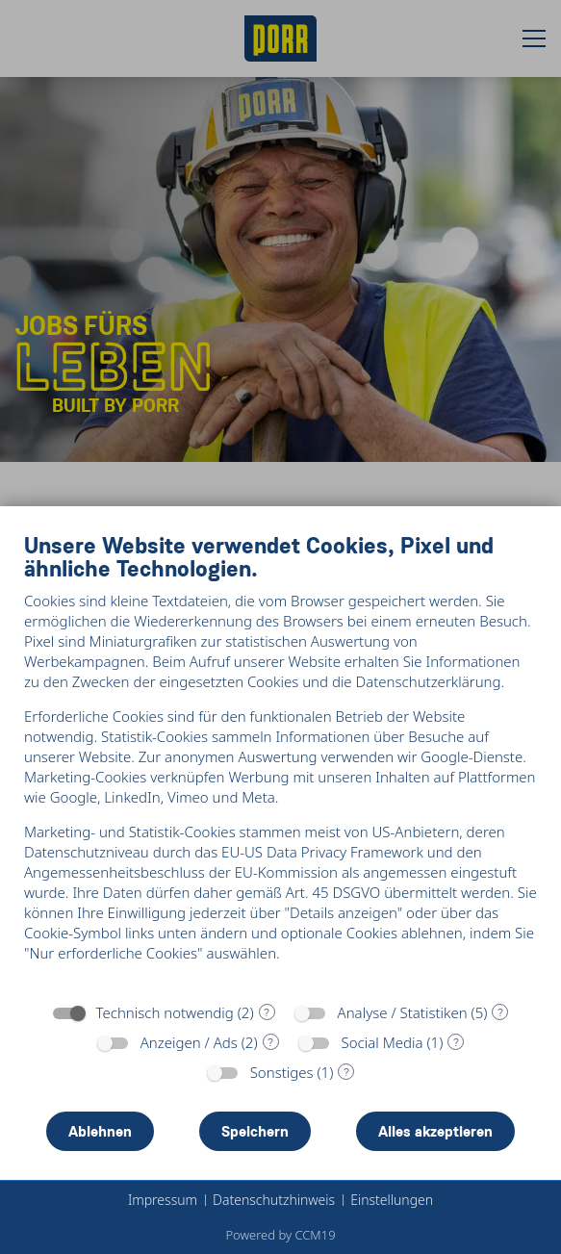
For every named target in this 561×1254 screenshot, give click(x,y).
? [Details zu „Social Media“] (456, 1042)
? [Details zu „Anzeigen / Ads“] (270, 1042)
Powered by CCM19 (280, 1234)
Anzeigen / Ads (189, 1042)
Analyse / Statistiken (403, 1012)
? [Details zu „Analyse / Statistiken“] (500, 1012)
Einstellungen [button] (391, 1199)
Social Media (382, 1042)
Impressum (162, 1199)
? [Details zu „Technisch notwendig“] (266, 1012)
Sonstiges (282, 1072)
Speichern (255, 1131)
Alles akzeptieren (435, 1131)
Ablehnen (100, 1131)
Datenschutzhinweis (274, 1199)
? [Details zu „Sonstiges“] (346, 1072)
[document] (280, 761)
